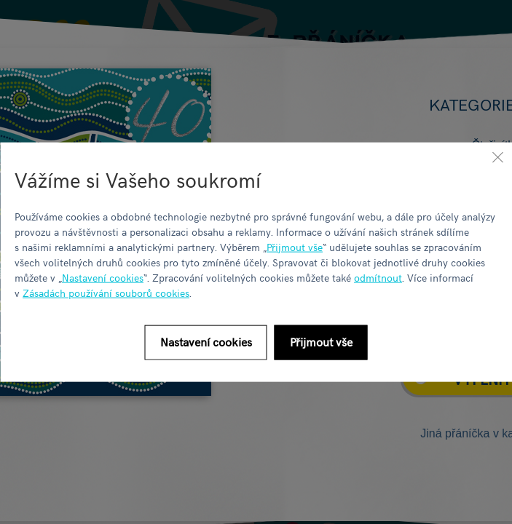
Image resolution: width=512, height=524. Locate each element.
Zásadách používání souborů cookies (106, 292)
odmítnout (378, 277)
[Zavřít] (497, 157)
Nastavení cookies (102, 277)
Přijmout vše (295, 246)
